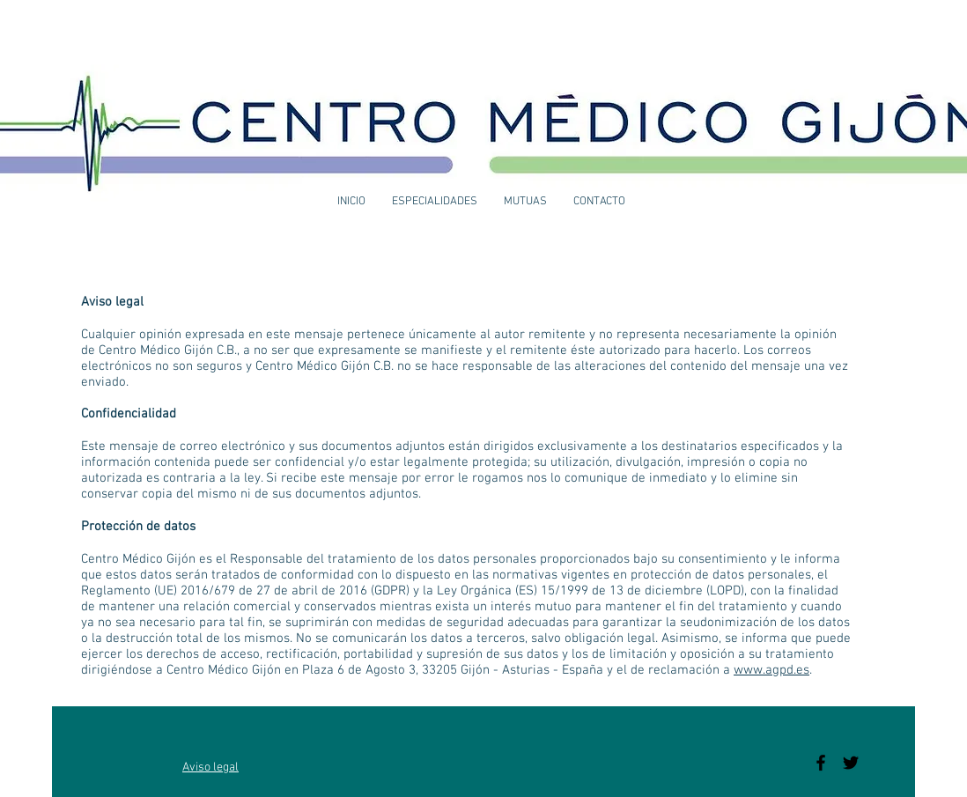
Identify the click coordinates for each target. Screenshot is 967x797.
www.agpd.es (771, 670)
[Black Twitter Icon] (850, 762)
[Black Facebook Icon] (820, 762)
